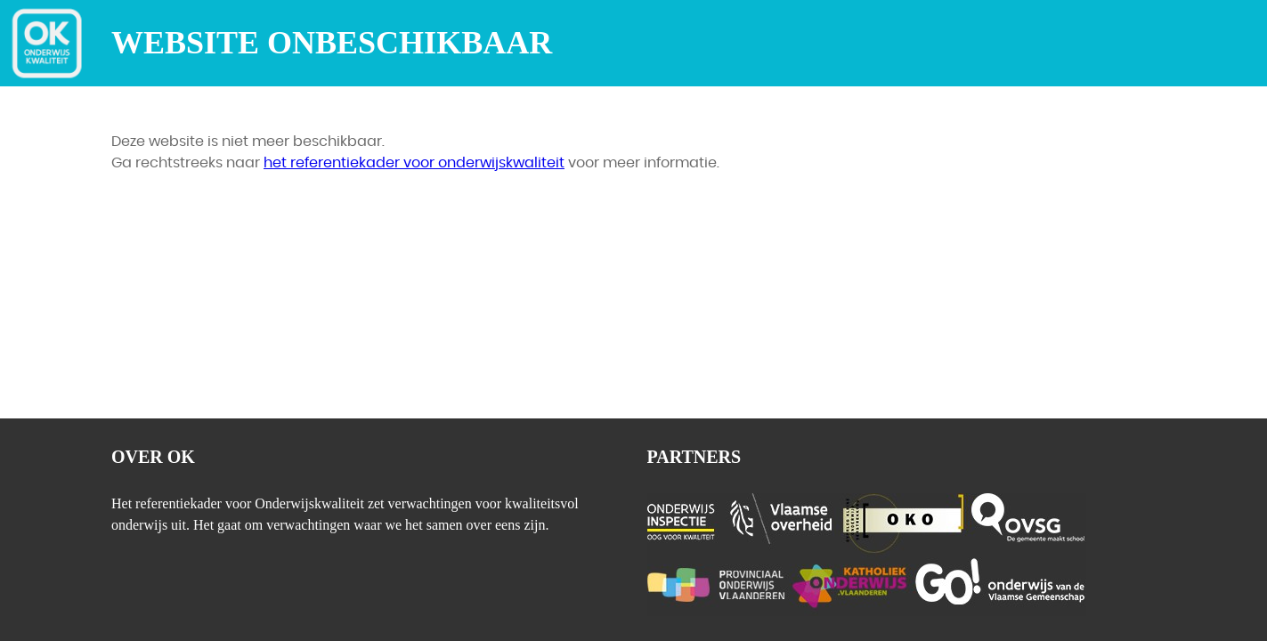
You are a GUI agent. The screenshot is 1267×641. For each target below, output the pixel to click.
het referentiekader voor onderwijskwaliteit (414, 163)
